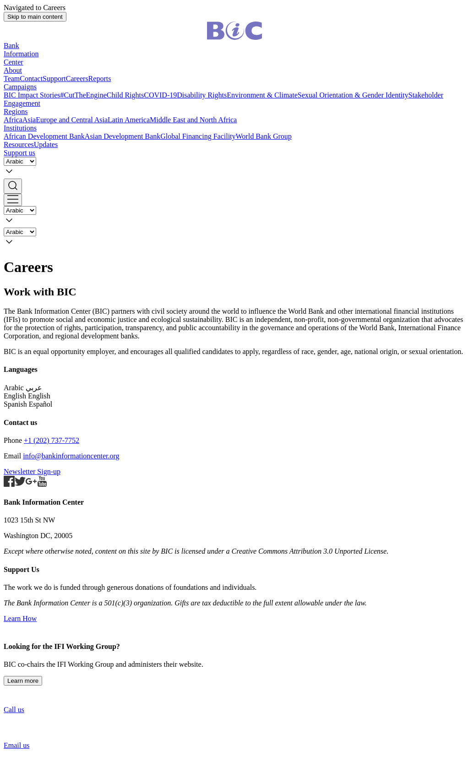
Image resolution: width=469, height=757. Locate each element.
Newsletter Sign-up (32, 471)
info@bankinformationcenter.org (71, 456)
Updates (46, 144)
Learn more (22, 680)
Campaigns (20, 87)
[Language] (20, 161)
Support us (19, 153)
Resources (19, 144)
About (13, 70)
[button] (234, 186)
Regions (15, 111)
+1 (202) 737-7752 (51, 440)
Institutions (20, 128)
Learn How (20, 618)
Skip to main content (35, 16)
